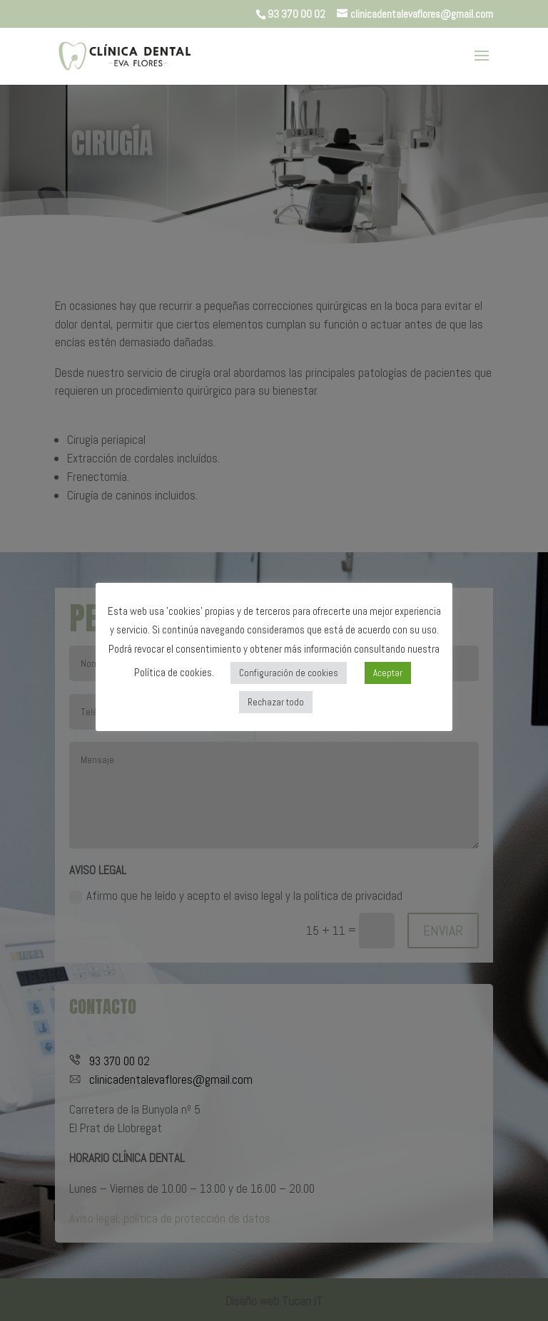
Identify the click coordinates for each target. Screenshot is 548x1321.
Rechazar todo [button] (276, 702)
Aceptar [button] (387, 673)
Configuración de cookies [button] (288, 673)
